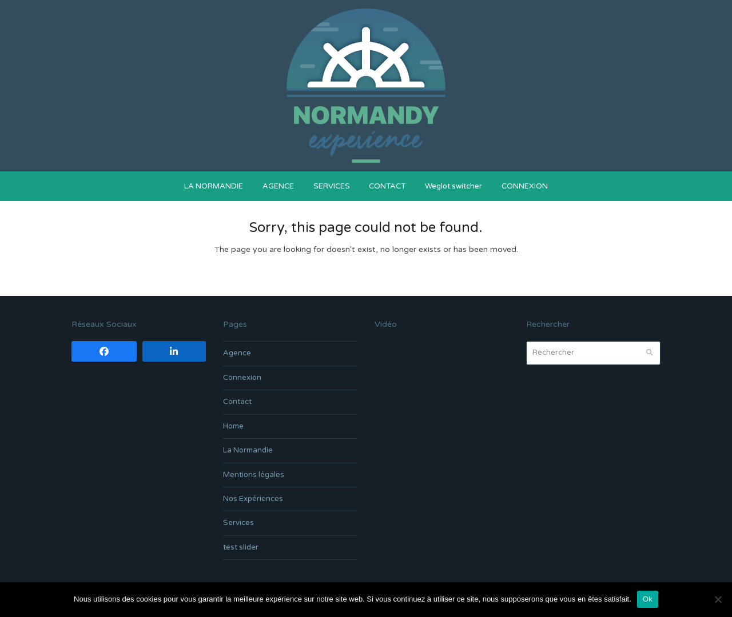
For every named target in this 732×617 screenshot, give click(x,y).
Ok (648, 599)
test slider (240, 547)
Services (238, 522)
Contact (237, 401)
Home (233, 426)
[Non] (717, 599)
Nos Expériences (253, 498)
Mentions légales (253, 474)
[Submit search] (649, 353)
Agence (237, 353)
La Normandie (248, 450)
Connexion (242, 377)
